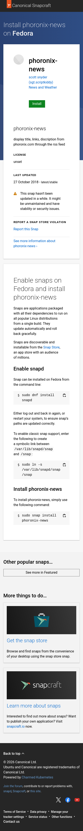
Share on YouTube (77, 799)
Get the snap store (27, 641)
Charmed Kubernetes (37, 777)
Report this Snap (25, 229)
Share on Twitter (58, 799)
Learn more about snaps (34, 706)
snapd (7, 791)
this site (35, 791)
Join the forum (13, 786)
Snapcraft (19, 791)
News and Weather (43, 87)
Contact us (11, 822)
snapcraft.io (16, 726)
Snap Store (51, 347)
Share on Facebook (67, 799)
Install (37, 104)
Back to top (14, 754)
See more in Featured (42, 572)
